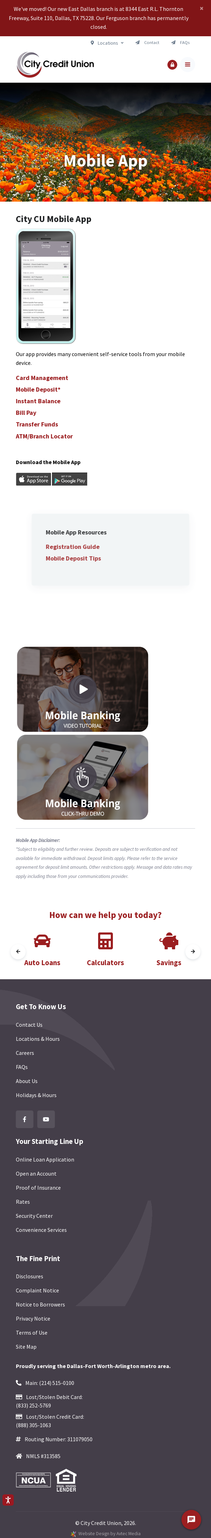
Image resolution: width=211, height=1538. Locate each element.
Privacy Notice (33, 1318)
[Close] (202, 8)
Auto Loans (42, 962)
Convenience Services (41, 1229)
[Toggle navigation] (187, 64)
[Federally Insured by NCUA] (35, 1479)
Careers (25, 1052)
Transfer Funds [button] (37, 424)
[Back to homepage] (55, 65)
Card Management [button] (42, 378)
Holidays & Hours (36, 1095)
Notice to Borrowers (40, 1304)
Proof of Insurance (38, 1187)
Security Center (34, 1215)
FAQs (22, 1066)
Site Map (26, 1346)
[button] (172, 65)
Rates (23, 1201)
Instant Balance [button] (38, 401)
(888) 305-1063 (33, 1425)
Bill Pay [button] (26, 413)
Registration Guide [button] (88, 547)
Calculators (105, 962)
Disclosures (29, 1276)
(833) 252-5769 (33, 1405)
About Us (27, 1080)
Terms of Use (31, 1332)
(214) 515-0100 (56, 1382)
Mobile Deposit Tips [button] (88, 558)
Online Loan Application (45, 1159)
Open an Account (36, 1173)
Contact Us (29, 1024)
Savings (168, 962)
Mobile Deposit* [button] (38, 389)
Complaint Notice (37, 1290)
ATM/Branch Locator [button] (44, 436)
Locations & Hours (38, 1038)
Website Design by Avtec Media (109, 1534)
